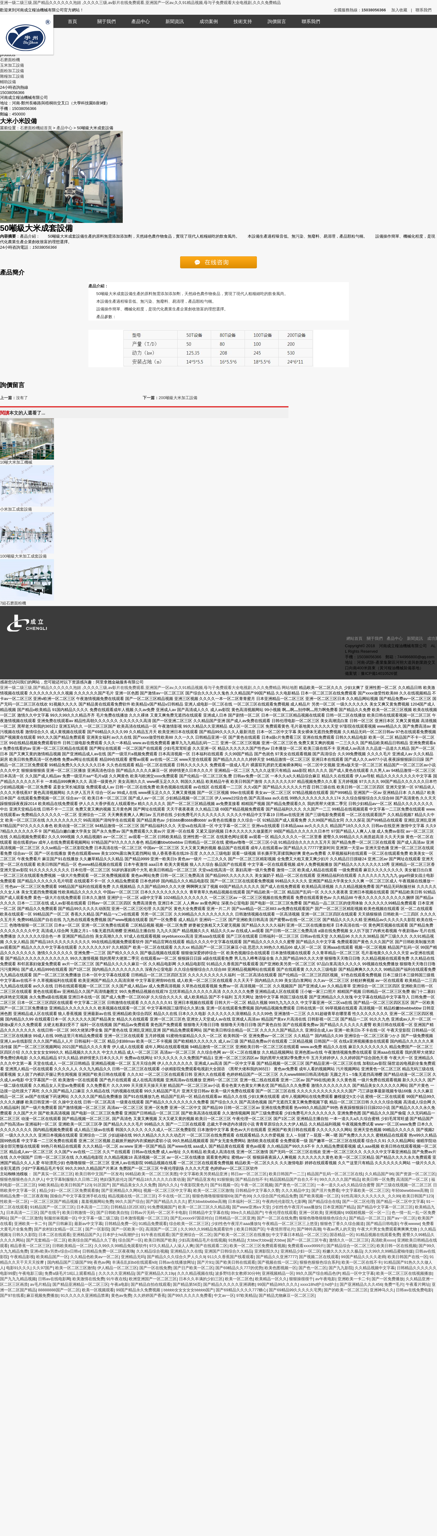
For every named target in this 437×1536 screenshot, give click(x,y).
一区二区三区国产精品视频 (54, 1201)
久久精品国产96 (379, 1174)
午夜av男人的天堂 (339, 1229)
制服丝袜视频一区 (60, 1218)
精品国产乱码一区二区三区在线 (335, 1174)
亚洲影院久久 (266, 1251)
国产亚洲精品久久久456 (361, 1284)
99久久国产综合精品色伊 (318, 1273)
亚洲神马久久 (382, 1290)
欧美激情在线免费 (88, 1279)
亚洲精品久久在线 (186, 1251)
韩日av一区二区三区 (249, 1174)
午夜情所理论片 (281, 1229)
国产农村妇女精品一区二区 (58, 1229)
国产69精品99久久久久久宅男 (295, 1290)
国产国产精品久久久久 (166, 1201)
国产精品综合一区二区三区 (350, 1245)
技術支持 (243, 21)
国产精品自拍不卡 (251, 1179)
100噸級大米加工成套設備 (23, 556)
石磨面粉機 (10, 59)
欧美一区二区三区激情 (213, 1190)
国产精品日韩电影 (382, 1223)
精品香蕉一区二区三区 (30, 1245)
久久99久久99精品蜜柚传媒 (389, 1251)
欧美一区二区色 (239, 1279)
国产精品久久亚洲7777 (276, 1256)
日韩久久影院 (24, 1234)
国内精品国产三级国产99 (69, 1262)
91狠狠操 (225, 1179)
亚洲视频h (334, 1212)
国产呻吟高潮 (309, 1229)
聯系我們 (423, 10)
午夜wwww (410, 1223)
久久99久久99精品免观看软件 (207, 1229)
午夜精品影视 (22, 1256)
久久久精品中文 (295, 1190)
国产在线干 (50, 1212)
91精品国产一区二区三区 (52, 1207)
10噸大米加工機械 (16, 462)
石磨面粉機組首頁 (36, 128)
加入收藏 (399, 10)
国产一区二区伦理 (358, 1201)
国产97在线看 (12, 1295)
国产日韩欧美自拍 (112, 1212)
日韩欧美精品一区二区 (72, 1245)
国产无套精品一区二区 (46, 1240)
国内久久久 (168, 1185)
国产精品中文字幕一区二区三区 (385, 1207)
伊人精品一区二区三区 (117, 1268)
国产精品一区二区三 (367, 1218)
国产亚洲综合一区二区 (191, 1234)
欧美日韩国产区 (251, 1229)
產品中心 (140, 21)
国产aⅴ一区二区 (401, 1218)
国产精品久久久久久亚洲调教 (229, 1284)
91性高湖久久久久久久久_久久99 (370, 1196)
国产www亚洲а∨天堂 (251, 1207)
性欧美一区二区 (14, 1201)
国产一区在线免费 (155, 1268)
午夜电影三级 (30, 1273)
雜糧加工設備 (12, 76)
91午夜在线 (116, 1279)
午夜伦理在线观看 (281, 1212)
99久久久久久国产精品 (339, 1179)
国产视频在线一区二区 (277, 1262)
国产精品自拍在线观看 (151, 1284)
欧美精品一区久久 (271, 1279)
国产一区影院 (97, 1229)
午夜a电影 (119, 1284)
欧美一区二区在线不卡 (361, 1262)
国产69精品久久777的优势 (238, 1268)
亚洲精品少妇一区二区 (300, 1251)
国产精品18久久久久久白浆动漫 (156, 1179)
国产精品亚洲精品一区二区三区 (80, 1284)
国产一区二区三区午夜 (307, 1240)
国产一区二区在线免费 (277, 1218)
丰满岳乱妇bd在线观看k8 (134, 1262)
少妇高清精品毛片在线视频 (202, 1240)
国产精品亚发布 (201, 1179)
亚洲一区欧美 (311, 1212)
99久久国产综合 (129, 1201)
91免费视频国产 (161, 1207)
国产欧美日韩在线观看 (235, 1262)
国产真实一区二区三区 (53, 1174)
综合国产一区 (130, 1240)
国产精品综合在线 (324, 1201)
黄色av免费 (121, 1295)
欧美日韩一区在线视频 (396, 1245)
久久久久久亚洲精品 (116, 1273)
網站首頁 (354, 638)
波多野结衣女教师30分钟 (237, 1273)
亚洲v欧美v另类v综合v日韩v (55, 1251)
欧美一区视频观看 (98, 1290)
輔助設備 (8, 82)
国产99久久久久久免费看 (190, 1295)
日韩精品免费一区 (121, 1223)
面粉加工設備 (12, 70)
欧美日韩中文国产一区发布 (99, 1174)
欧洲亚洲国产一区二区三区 (153, 1279)
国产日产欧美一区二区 (193, 1268)
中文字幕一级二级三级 (98, 1218)
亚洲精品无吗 (133, 1256)
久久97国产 (43, 1268)
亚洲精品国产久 (86, 1234)
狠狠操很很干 (301, 1279)
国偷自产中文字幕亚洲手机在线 (78, 1196)
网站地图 (290, 687)
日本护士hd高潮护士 (120, 1234)
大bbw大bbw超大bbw (266, 1240)
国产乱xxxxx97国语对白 (191, 1218)
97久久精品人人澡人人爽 (171, 1245)
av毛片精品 (40, 1284)
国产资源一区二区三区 (415, 1174)
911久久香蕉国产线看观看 (230, 1256)
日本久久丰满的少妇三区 (201, 1279)
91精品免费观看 (153, 1223)
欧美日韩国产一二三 (287, 1174)
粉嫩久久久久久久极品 (342, 1251)
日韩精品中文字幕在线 (209, 1212)
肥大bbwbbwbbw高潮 (207, 1201)
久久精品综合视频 (152, 1251)
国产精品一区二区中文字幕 (400, 1201)
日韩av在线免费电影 (414, 1290)
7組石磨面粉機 (13, 603)
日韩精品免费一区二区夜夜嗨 (108, 1251)
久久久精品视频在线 (195, 1273)
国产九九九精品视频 (18, 1279)
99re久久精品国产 (247, 1212)
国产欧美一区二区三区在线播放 (241, 1234)
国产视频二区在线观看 (319, 1256)
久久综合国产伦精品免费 (275, 1196)
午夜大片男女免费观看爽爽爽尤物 (387, 1229)
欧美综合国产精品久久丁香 (92, 1240)
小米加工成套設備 (16, 509)
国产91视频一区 (224, 1185)
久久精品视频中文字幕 (375, 1268)
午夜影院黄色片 (194, 1185)
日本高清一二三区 (92, 1207)
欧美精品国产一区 (52, 1256)
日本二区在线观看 (54, 1234)
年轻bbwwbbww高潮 (410, 1190)
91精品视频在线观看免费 (378, 1234)
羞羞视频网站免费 (97, 1201)
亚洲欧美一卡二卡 (30, 1223)
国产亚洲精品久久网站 (121, 1190)
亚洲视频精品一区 (278, 1273)
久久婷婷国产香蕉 (149, 1295)
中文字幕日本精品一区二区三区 (299, 1234)
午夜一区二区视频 (257, 1185)
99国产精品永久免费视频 (138, 1290)
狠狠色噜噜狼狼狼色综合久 (323, 1218)
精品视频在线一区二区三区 (132, 1196)
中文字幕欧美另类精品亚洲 (204, 1174)
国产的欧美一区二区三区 (346, 1290)
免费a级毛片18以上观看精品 (70, 1273)
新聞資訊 (174, 21)
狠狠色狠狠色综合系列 (319, 1262)
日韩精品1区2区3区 (127, 1207)
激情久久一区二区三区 (349, 1240)
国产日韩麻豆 (60, 1223)
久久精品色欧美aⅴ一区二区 (94, 1256)
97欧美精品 (246, 1295)
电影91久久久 (18, 1268)
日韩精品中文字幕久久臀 (257, 1190)
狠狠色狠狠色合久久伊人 (22, 1179)
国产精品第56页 (187, 1284)
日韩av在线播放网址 (177, 1262)
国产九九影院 (341, 1268)
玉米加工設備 (12, 65)
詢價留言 (277, 21)
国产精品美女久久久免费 (134, 1185)
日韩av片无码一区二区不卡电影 (158, 1212)
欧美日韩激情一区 (78, 1212)
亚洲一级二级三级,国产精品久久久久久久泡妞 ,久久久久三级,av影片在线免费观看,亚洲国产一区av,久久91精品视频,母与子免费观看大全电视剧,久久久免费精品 (140, 2)
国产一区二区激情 (26, 1218)
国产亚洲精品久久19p (156, 1273)
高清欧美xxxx (383, 1240)
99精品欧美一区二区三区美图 (151, 1174)
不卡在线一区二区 (174, 1196)
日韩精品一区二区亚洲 (235, 1218)
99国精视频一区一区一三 (367, 1212)
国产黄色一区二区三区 (295, 1185)
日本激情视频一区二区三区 (144, 1218)
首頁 (72, 21)
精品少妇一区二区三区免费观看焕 (69, 1190)
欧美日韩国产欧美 (160, 1240)
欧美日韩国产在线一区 (407, 1256)
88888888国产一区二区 (59, 1290)
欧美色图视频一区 (280, 1268)
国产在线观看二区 (211, 1245)
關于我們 (106, 21)
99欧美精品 (48, 1185)
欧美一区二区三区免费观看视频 (257, 1245)
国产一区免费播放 (388, 1279)
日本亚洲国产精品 (339, 1207)
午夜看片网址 (418, 1284)
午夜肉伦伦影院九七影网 (284, 1201)
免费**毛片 (393, 1284)
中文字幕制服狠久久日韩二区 (72, 1179)
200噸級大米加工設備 (178, 397)
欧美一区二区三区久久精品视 (204, 1207)
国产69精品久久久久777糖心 (241, 1290)
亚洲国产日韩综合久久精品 (228, 1251)
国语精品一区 (342, 1234)
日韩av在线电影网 (54, 1279)
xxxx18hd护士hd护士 (318, 1284)
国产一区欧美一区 (127, 1229)
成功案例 (208, 21)
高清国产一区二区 (412, 1179)
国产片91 (205, 1262)
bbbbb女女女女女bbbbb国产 (189, 1290)
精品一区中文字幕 (358, 1273)
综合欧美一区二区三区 (189, 1223)
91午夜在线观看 (155, 1234)
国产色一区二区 (313, 1268)
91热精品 (236, 1240)
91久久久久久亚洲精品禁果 (84, 1295)
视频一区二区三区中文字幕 (167, 1190)
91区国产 (101, 1185)
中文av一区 (224, 1295)
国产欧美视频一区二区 (319, 1196)
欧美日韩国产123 (75, 1185)
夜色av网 (102, 1262)
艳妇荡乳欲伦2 (113, 1179)
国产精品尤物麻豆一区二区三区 (287, 1295)
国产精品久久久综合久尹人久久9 (176, 1256)
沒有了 (22, 397)
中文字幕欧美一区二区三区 (365, 1190)
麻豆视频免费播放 (42, 1295)
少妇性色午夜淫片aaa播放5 (296, 1207)
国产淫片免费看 (325, 1190)
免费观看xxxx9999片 (306, 1245)
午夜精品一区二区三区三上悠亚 (290, 1223)
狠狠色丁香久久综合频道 (342, 1223)
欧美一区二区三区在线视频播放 (404, 1273)
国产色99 (242, 1196)
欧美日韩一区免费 (378, 1179)
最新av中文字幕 (88, 1223)
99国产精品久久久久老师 (363, 1256)
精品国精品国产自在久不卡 (293, 1179)
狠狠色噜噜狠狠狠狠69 (212, 1196)
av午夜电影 (325, 1279)
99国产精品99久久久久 (277, 1284)
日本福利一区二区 (244, 1201)
